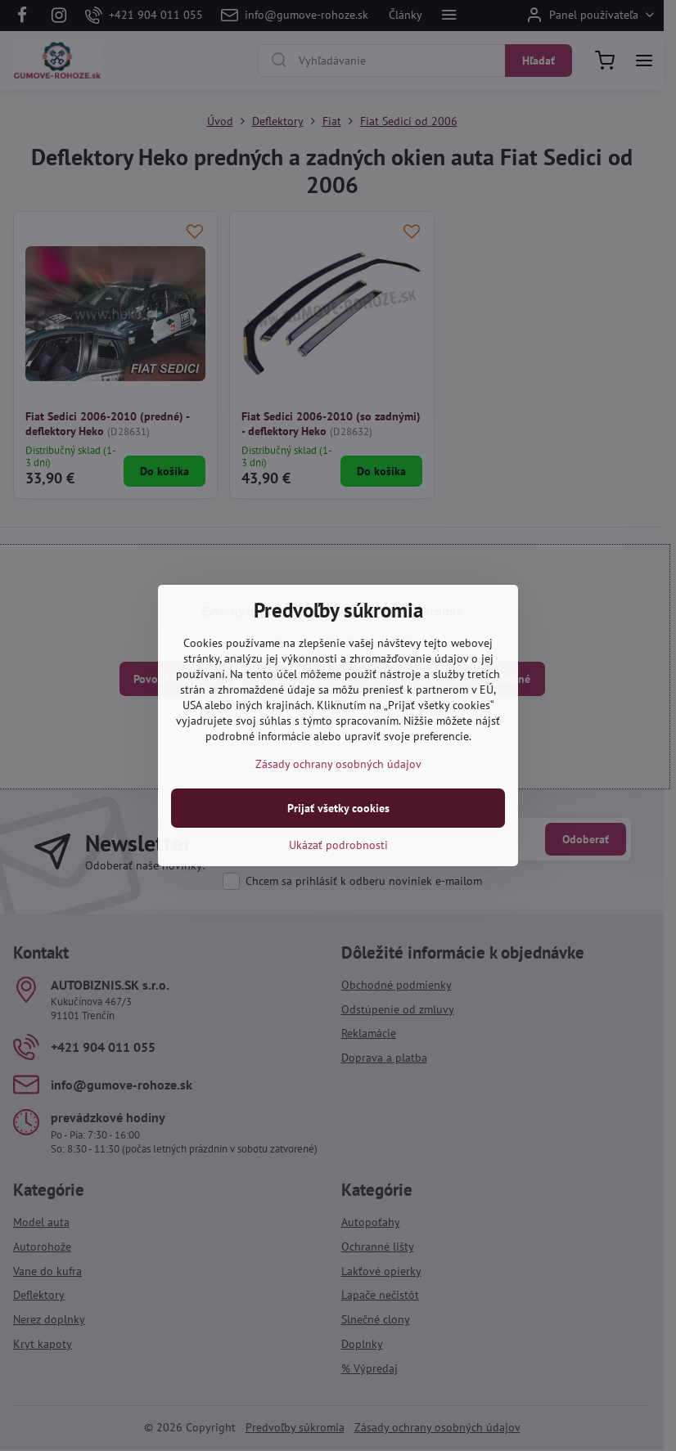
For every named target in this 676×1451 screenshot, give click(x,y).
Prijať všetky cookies (338, 808)
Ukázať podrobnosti (338, 845)
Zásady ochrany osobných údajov (338, 764)
